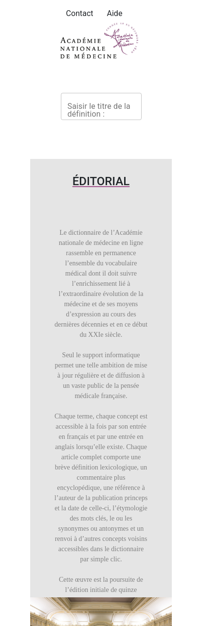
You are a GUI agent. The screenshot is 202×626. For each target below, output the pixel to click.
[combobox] (101, 106)
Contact (79, 13)
